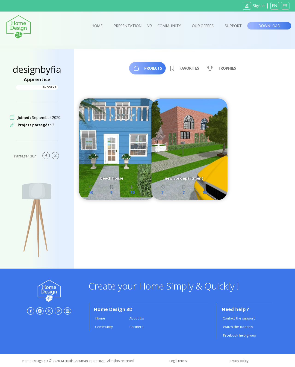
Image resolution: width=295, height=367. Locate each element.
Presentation (128, 25)
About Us (136, 318)
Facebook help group (239, 335)
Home (97, 25)
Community (169, 25)
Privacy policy (238, 360)
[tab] (147, 68)
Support (233, 25)
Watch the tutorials (238, 326)
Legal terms (178, 360)
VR (149, 25)
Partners (136, 326)
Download (269, 25)
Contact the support (239, 318)
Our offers (203, 25)
